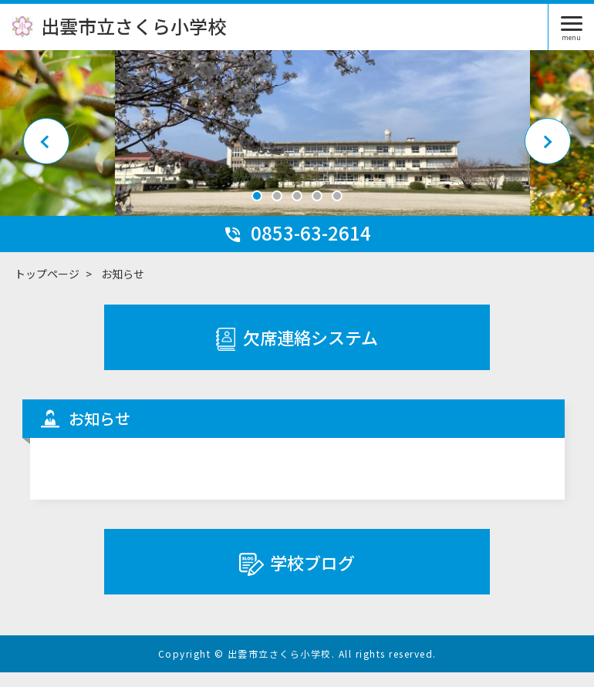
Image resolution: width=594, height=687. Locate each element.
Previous (46, 147)
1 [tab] (256, 210)
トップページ (47, 288)
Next (548, 147)
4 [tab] (317, 210)
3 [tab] (297, 210)
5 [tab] (337, 210)
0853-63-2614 (296, 247)
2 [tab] (277, 210)
